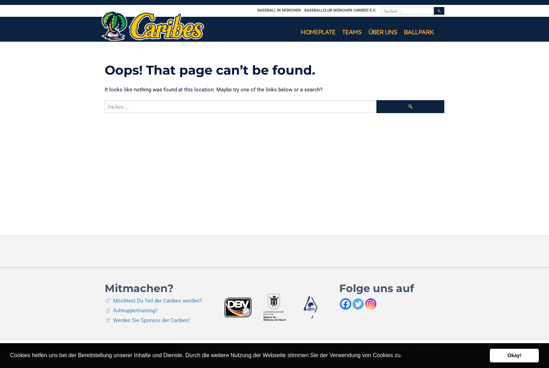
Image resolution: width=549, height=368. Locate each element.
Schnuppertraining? (135, 310)
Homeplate (318, 32)
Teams (351, 32)
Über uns (382, 32)
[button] (405, 356)
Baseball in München (279, 10)
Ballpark (419, 32)
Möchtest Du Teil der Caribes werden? (157, 301)
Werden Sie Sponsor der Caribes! (151, 320)
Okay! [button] (514, 355)
